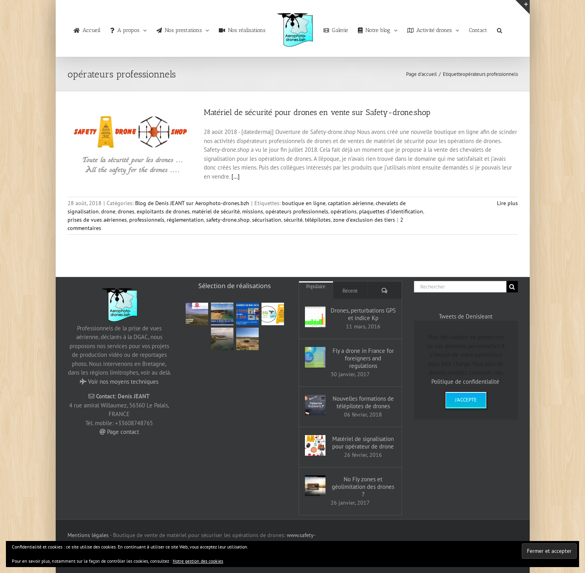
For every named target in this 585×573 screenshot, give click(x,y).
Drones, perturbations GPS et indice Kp (363, 314)
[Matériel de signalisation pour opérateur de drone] (315, 445)
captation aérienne (350, 203)
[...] (235, 176)
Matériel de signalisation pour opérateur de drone (363, 442)
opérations (344, 211)
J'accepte (466, 399)
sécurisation (266, 219)
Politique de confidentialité (465, 381)
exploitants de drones (163, 211)
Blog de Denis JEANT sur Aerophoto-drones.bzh (192, 203)
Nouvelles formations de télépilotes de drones (363, 402)
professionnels (146, 219)
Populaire (315, 286)
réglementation (185, 219)
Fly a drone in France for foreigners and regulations (363, 358)
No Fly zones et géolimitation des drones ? (363, 486)
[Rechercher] (460, 286)
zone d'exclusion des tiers (364, 219)
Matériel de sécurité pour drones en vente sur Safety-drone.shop (317, 112)
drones (126, 211)
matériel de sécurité (216, 211)
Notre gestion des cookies (198, 561)
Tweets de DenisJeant (466, 316)
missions (252, 211)
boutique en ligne (303, 203)
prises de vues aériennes (97, 219)
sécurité (293, 219)
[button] (499, 28)
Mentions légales (88, 535)
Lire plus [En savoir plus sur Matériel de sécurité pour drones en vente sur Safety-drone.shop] (507, 203)
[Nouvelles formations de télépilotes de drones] (315, 405)
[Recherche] (512, 286)
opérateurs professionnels (296, 211)
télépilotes (318, 219)
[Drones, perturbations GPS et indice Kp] (315, 317)
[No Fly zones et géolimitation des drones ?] (315, 485)
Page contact (123, 431)
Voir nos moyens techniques (123, 381)
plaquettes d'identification (391, 211)
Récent (350, 291)
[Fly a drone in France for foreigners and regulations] (315, 357)
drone (108, 211)
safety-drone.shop (228, 219)
